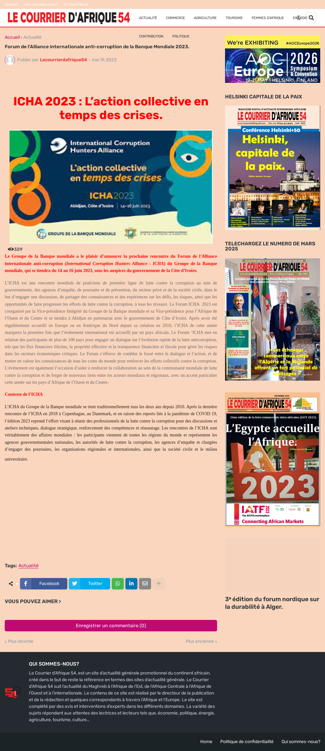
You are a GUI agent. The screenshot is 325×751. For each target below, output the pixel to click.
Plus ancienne (200, 641)
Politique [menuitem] (180, 36)
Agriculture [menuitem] (205, 18)
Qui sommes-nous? (41, 4)
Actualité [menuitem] (148, 18)
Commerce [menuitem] (175, 18)
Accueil (11, 4)
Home (206, 741)
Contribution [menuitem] (151, 36)
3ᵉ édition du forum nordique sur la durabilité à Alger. (272, 603)
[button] (299, 17)
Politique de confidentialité (247, 741)
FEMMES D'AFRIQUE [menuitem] (268, 18)
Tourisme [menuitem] (234, 18)
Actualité (32, 37)
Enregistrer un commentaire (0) (111, 625)
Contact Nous (76, 4)
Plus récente (20, 641)
